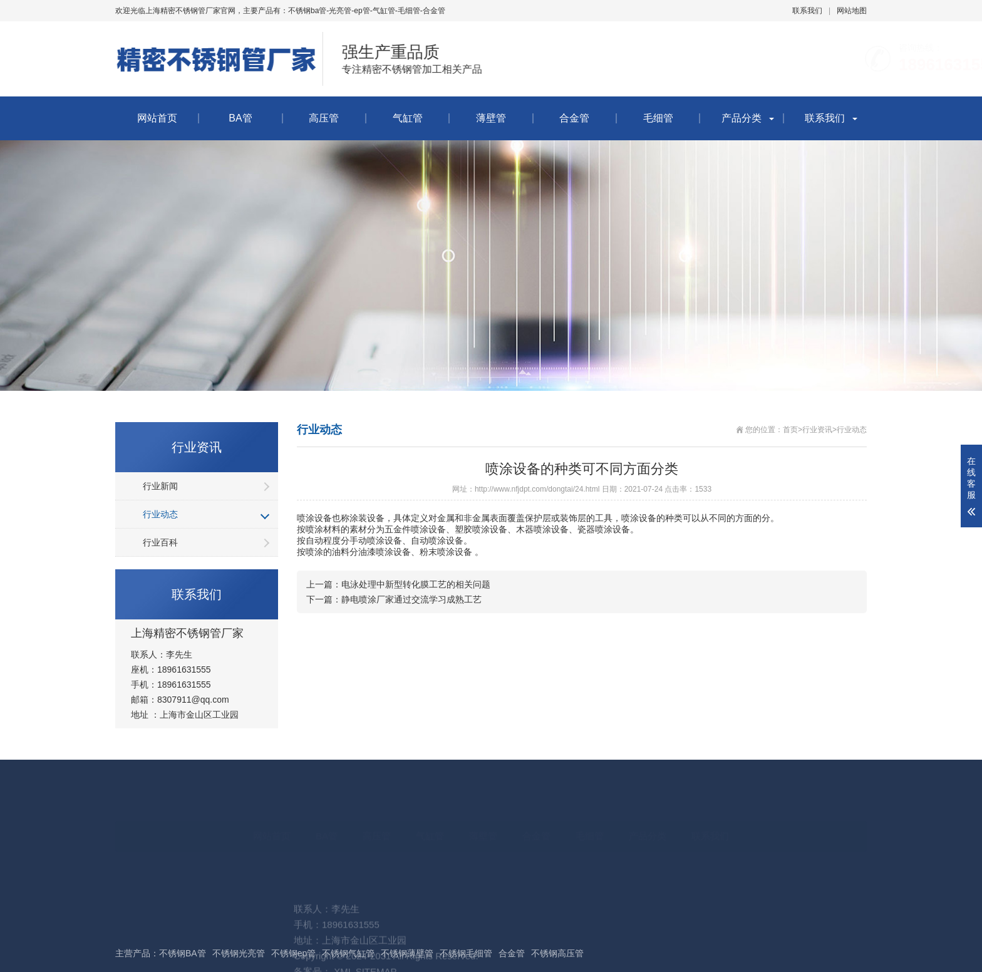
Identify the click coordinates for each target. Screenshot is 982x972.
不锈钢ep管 (293, 953)
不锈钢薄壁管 (407, 953)
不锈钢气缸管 (348, 953)
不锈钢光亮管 (238, 953)
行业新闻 (160, 486)
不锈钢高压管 (557, 953)
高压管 (324, 118)
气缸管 (408, 118)
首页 (790, 429)
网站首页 (157, 118)
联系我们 (807, 10)
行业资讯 (817, 429)
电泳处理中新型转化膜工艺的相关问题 (415, 584)
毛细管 (658, 118)
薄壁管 (491, 118)
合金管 (574, 118)
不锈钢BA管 (182, 953)
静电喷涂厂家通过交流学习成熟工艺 (411, 599)
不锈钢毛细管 (466, 953)
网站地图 (852, 10)
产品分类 (741, 118)
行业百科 (160, 542)
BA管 (240, 118)
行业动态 (160, 514)
